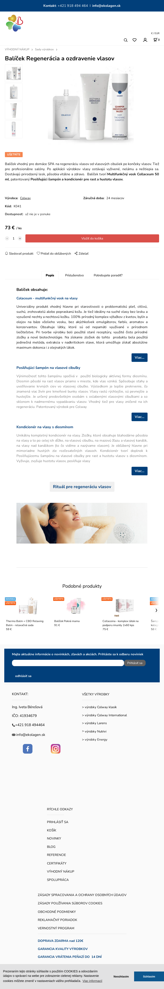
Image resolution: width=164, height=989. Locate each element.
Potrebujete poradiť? (108, 275)
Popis (50, 275)
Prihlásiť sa (134, 663)
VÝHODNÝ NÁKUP (17, 49)
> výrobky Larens (94, 723)
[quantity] (13, 238)
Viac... (139, 357)
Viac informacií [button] (92, 981)
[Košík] (156, 40)
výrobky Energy (96, 739)
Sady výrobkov (44, 49)
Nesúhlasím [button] (121, 976)
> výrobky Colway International (104, 715)
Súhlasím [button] (149, 976)
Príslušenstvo (74, 275)
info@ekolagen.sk (106, 5)
